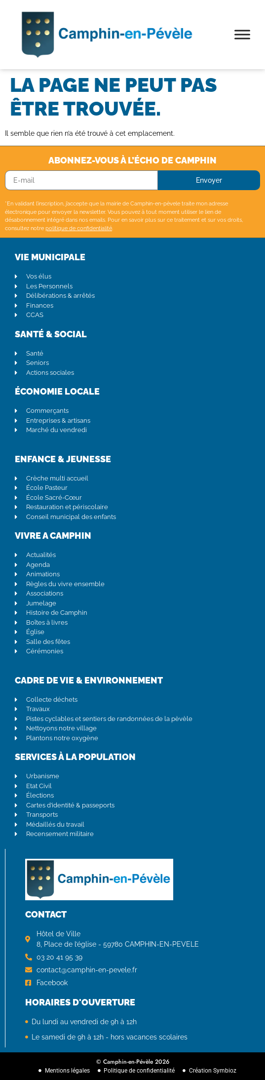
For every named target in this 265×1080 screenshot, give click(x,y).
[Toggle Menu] (242, 34)
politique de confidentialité (78, 228)
